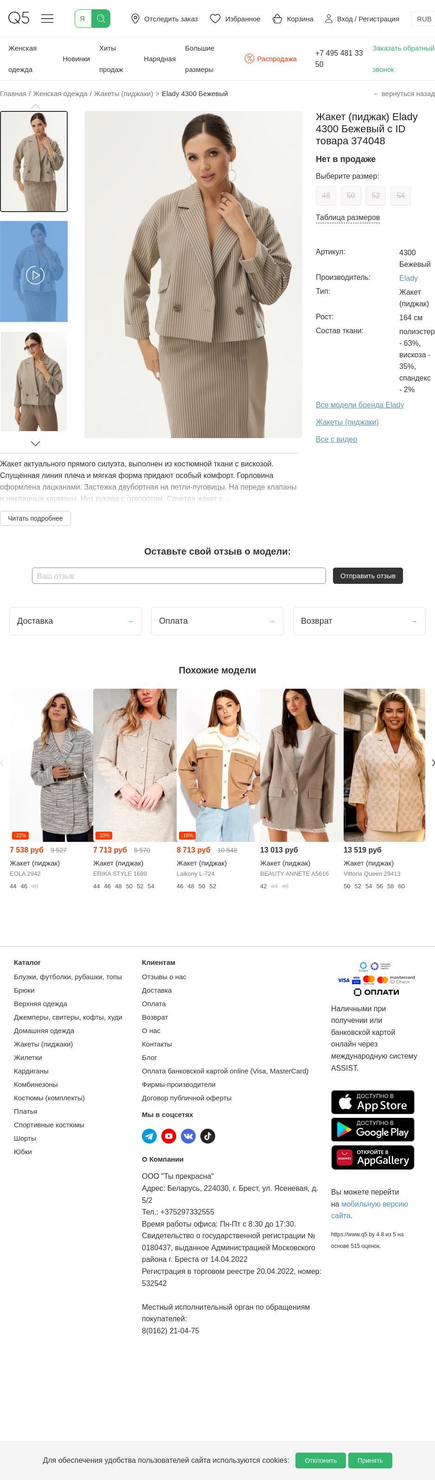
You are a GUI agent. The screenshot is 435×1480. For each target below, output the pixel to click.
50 (351, 196)
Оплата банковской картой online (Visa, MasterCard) (225, 1071)
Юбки (23, 1152)
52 (376, 196)
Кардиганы (31, 1071)
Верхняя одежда (40, 1004)
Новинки (76, 59)
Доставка (157, 990)
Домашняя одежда (44, 1030)
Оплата (154, 1004)
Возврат (155, 1017)
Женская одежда (22, 58)
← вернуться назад (404, 93)
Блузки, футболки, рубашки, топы (68, 977)
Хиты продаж (111, 58)
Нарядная (160, 59)
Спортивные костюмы (49, 1125)
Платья (25, 1111)
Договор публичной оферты (186, 1098)
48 (326, 196)
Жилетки (28, 1057)
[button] (35, 106)
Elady (408, 278)
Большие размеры (199, 58)
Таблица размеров (348, 217)
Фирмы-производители (179, 1084)
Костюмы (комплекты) (49, 1098)
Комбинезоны (36, 1084)
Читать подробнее (35, 518)
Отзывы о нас (164, 977)
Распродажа (270, 58)
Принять (370, 1460)
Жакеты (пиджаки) (43, 1044)
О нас (151, 1030)
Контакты (157, 1044)
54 (401, 196)
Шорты (25, 1138)
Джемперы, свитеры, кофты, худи (68, 1017)
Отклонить (321, 1460)
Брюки (24, 990)
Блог (149, 1057)
